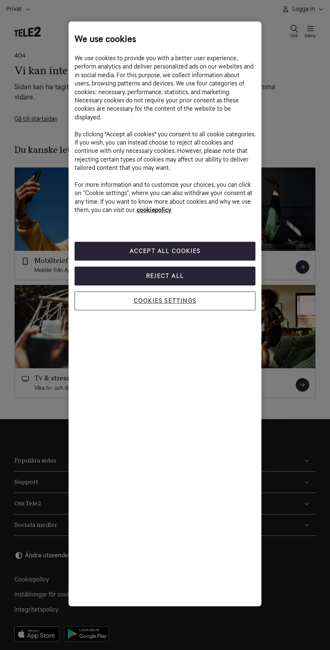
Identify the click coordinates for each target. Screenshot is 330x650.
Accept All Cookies (165, 251)
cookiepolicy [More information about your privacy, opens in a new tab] (154, 210)
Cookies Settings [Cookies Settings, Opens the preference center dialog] (165, 300)
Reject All (165, 275)
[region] (165, 313)
